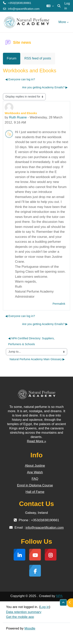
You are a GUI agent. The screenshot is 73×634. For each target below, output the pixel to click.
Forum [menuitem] (11, 58)
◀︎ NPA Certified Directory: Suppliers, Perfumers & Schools (31, 341)
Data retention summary (23, 612)
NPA (59, 596)
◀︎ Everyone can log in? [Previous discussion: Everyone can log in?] (20, 79)
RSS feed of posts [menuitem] (37, 58)
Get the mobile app (20, 617)
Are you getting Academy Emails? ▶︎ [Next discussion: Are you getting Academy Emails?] (45, 87)
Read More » (36, 441)
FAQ (35, 479)
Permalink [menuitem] (59, 303)
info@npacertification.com (24, 8)
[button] (50, 6)
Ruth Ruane (18, 117)
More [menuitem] (62, 22)
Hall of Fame (35, 492)
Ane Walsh (35, 472)
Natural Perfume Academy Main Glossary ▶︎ (37, 359)
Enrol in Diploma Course (35, 485)
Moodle (30, 628)
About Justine (35, 465)
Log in (67, 6)
